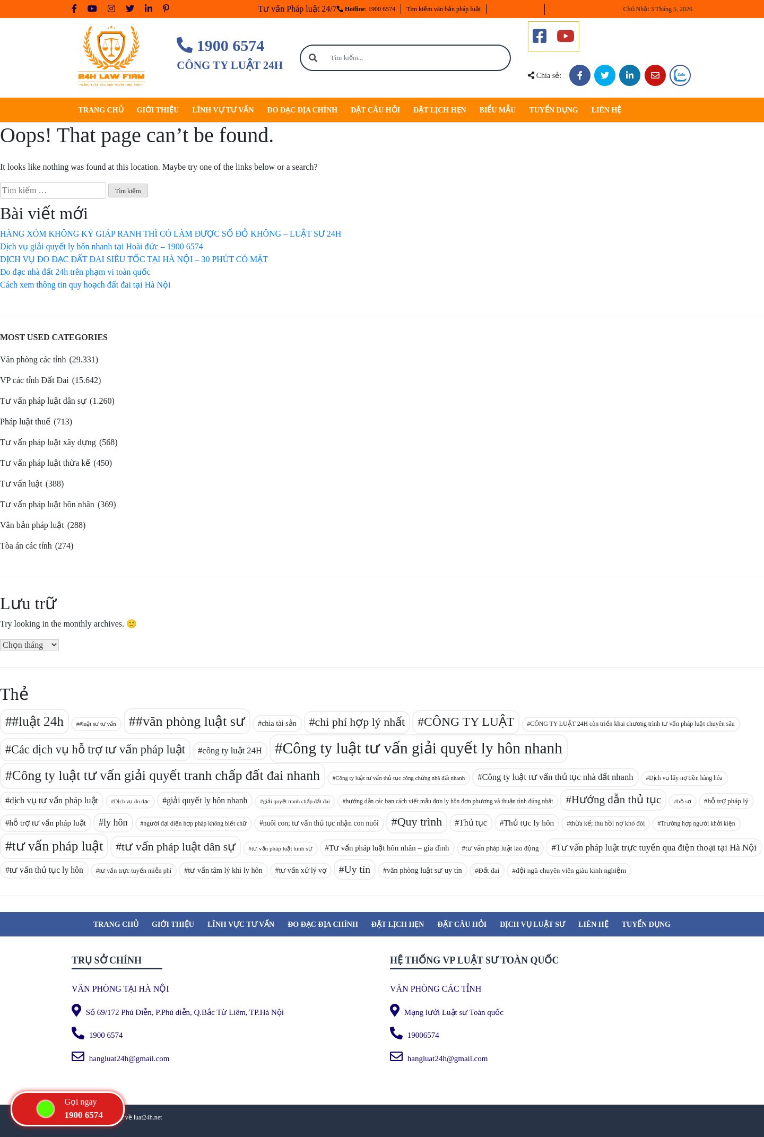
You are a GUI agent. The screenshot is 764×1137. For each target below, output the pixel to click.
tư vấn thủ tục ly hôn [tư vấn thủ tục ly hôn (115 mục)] (46, 869)
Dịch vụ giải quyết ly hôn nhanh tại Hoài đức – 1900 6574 (101, 246)
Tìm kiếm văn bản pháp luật (443, 9)
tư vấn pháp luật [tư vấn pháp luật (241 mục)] (57, 846)
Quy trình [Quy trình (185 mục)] (419, 821)
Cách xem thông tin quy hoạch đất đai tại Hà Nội (85, 284)
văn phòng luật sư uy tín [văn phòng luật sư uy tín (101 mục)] (424, 870)
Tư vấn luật (21, 483)
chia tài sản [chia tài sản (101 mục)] (279, 723)
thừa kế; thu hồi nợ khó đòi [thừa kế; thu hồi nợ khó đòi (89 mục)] (607, 823)
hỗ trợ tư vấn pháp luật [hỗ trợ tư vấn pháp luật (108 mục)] (48, 823)
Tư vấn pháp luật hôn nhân (47, 504)
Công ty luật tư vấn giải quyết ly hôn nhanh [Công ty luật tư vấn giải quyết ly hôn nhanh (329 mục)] (422, 748)
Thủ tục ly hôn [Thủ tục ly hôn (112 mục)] (528, 822)
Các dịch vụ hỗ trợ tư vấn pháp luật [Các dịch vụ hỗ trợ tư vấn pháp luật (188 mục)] (98, 749)
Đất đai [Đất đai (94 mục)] (488, 870)
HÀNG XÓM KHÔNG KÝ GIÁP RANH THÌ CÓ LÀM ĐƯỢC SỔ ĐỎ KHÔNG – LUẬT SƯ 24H (170, 233)
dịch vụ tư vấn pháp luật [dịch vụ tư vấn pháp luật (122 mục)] (54, 800)
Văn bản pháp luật (32, 525)
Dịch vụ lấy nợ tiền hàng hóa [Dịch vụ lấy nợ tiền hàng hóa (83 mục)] (685, 778)
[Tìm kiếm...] (418, 58)
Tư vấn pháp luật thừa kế (45, 462)
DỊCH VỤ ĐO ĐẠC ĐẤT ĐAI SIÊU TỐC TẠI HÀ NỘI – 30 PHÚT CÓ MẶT (134, 259)
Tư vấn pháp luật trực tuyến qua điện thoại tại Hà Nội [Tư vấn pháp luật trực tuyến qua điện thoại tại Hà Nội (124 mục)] (656, 848)
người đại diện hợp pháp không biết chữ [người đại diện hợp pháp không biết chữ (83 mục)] (195, 823)
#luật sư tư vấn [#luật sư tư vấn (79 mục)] (97, 724)
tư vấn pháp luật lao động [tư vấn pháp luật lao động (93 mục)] (502, 848)
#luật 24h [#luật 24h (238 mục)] (38, 721)
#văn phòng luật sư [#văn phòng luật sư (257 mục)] (190, 721)
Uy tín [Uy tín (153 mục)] (357, 869)
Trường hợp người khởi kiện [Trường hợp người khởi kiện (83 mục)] (698, 823)
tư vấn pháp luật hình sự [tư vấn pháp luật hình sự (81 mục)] (281, 848)
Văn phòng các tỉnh (33, 359)
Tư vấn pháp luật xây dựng (48, 442)
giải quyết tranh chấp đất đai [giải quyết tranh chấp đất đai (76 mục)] (296, 801)
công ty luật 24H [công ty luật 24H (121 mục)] (232, 750)
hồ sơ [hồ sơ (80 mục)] (684, 801)
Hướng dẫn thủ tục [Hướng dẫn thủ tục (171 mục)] (616, 799)
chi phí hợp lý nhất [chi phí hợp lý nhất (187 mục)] (360, 721)
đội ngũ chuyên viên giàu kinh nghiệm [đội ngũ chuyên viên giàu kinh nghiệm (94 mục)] (571, 870)
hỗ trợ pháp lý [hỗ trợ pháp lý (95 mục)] (728, 801)
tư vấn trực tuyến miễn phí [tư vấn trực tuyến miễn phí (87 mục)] (135, 870)
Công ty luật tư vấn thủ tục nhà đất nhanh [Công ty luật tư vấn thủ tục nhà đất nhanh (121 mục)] (557, 777)
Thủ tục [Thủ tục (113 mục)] (473, 822)
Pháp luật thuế (25, 421)
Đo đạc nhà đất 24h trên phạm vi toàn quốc (75, 271)
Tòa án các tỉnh (26, 545)
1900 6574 (220, 45)
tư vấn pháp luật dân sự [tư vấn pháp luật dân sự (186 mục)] (178, 846)
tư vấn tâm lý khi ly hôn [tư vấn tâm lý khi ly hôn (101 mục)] (225, 870)
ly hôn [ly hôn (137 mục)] (115, 822)
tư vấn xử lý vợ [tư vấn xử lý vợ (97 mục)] (302, 870)
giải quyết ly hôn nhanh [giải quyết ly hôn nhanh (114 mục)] (207, 800)
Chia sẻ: (544, 76)
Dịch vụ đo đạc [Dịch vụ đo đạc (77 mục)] (132, 801)
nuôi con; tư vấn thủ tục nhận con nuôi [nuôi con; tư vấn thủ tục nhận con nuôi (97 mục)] (321, 823)
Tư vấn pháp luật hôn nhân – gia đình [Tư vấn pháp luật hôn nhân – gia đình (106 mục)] (389, 848)
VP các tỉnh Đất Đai (34, 380)
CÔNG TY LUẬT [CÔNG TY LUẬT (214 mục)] (469, 721)
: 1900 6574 (366, 9)
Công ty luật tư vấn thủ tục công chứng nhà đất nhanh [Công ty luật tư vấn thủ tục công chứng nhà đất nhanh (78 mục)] (400, 778)
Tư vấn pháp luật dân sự (43, 400)
